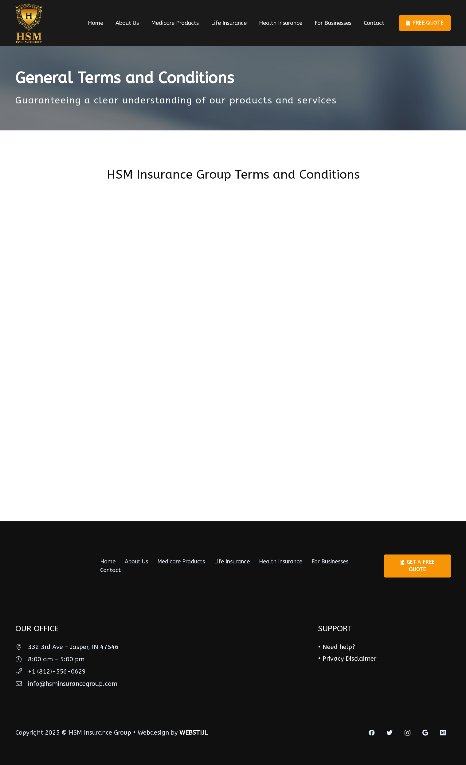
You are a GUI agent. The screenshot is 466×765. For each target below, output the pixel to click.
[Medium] (443, 732)
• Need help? (336, 647)
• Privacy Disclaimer (347, 658)
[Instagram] (407, 732)
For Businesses (329, 561)
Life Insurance (232, 561)
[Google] (425, 732)
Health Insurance (280, 561)
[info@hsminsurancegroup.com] (21, 684)
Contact (110, 570)
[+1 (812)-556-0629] (21, 671)
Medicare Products (181, 561)
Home (108, 561)
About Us (136, 561)
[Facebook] (371, 732)
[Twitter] (389, 732)
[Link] (28, 23)
